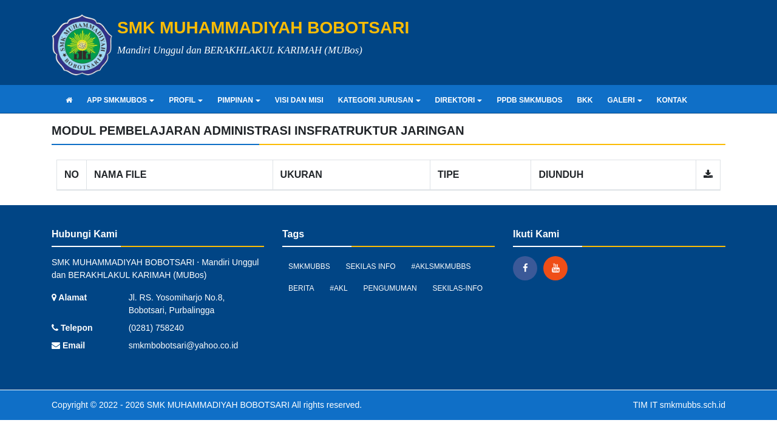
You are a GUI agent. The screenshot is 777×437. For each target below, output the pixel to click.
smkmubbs (309, 266)
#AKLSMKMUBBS (441, 266)
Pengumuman (390, 288)
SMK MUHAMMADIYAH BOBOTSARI (217, 405)
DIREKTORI (459, 100)
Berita (301, 288)
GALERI (624, 100)
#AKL (338, 288)
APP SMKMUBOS (120, 100)
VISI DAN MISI (299, 100)
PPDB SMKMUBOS (529, 100)
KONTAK (672, 100)
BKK (584, 100)
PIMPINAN (238, 100)
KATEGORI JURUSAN (379, 100)
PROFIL (186, 100)
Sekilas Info (371, 266)
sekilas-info (458, 288)
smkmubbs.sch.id (692, 405)
